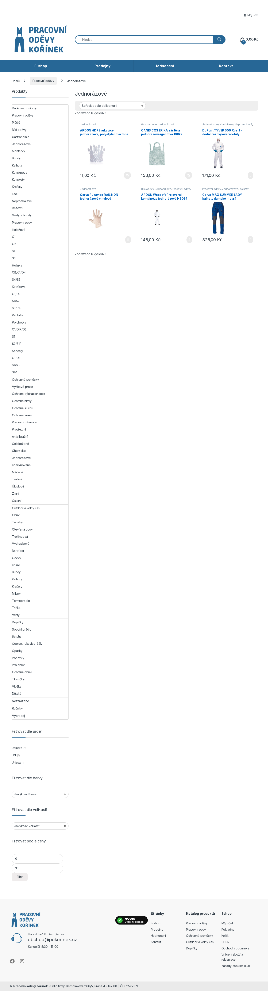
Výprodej (18, 716)
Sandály (17, 351)
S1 (13, 251)
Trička (16, 607)
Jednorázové (88, 124)
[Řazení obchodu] (112, 105)
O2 (14, 244)
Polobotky (19, 322)
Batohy (17, 636)
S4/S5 (16, 279)
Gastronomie (149, 124)
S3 (14, 258)
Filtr (20, 877)
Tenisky (17, 522)
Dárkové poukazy (24, 108)
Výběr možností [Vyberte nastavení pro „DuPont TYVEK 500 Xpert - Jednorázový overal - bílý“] (250, 175)
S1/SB (16, 365)
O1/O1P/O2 (19, 329)
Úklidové (18, 486)
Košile (16, 565)
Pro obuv (18, 665)
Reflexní (17, 208)
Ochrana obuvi (22, 672)
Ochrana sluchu (22, 408)
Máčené (17, 472)
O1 (13, 236)
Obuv (15, 515)
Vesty (16, 615)
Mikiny (16, 593)
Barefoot (18, 550)
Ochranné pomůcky (25, 379)
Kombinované (21, 465)
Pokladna (227, 929)
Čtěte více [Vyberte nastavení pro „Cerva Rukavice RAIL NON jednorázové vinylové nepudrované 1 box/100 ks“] (128, 239)
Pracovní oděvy (43, 81)
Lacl (14, 194)
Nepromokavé (243, 124)
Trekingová (20, 536)
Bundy (16, 158)
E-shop (40, 66)
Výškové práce (22, 387)
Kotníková (19, 286)
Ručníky (17, 708)
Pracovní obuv (22, 222)
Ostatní (16, 500)
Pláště (16, 122)
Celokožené (20, 443)
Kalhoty (244, 189)
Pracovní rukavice (24, 422)
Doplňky (17, 622)
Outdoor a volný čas (26, 508)
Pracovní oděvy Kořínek (30, 986)
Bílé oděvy (147, 189)
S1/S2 (15, 301)
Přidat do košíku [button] (127, 175)
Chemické (19, 450)
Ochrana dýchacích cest (28, 393)
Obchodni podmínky (235, 948)
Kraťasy (17, 186)
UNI (14, 755)
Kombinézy (227, 124)
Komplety (18, 179)
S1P (14, 372)
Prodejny (102, 66)
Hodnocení (164, 66)
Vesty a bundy (22, 215)
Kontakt (226, 66)
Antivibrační (20, 436)
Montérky (18, 151)
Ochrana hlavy (22, 401)
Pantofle (17, 315)
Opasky (17, 651)
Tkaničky (18, 679)
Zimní (15, 493)
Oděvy (16, 558)
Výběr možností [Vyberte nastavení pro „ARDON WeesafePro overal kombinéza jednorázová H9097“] (189, 239)
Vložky (17, 686)
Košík (225, 935)
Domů (15, 81)
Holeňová (18, 230)
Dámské (17, 748)
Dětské (17, 693)
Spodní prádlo (21, 629)
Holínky (17, 265)
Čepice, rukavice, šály (27, 643)
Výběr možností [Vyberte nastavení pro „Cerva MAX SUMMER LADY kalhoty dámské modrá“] (250, 239)
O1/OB (16, 358)
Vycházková (20, 543)
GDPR (225, 942)
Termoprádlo (21, 600)
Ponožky (18, 658)
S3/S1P (16, 308)
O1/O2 (16, 294)
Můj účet (251, 15)
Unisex (16, 762)
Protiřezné (19, 429)
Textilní (17, 479)
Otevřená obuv (22, 529)
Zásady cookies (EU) (235, 966)
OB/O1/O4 (19, 272)
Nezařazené (20, 701)
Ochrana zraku (22, 415)
